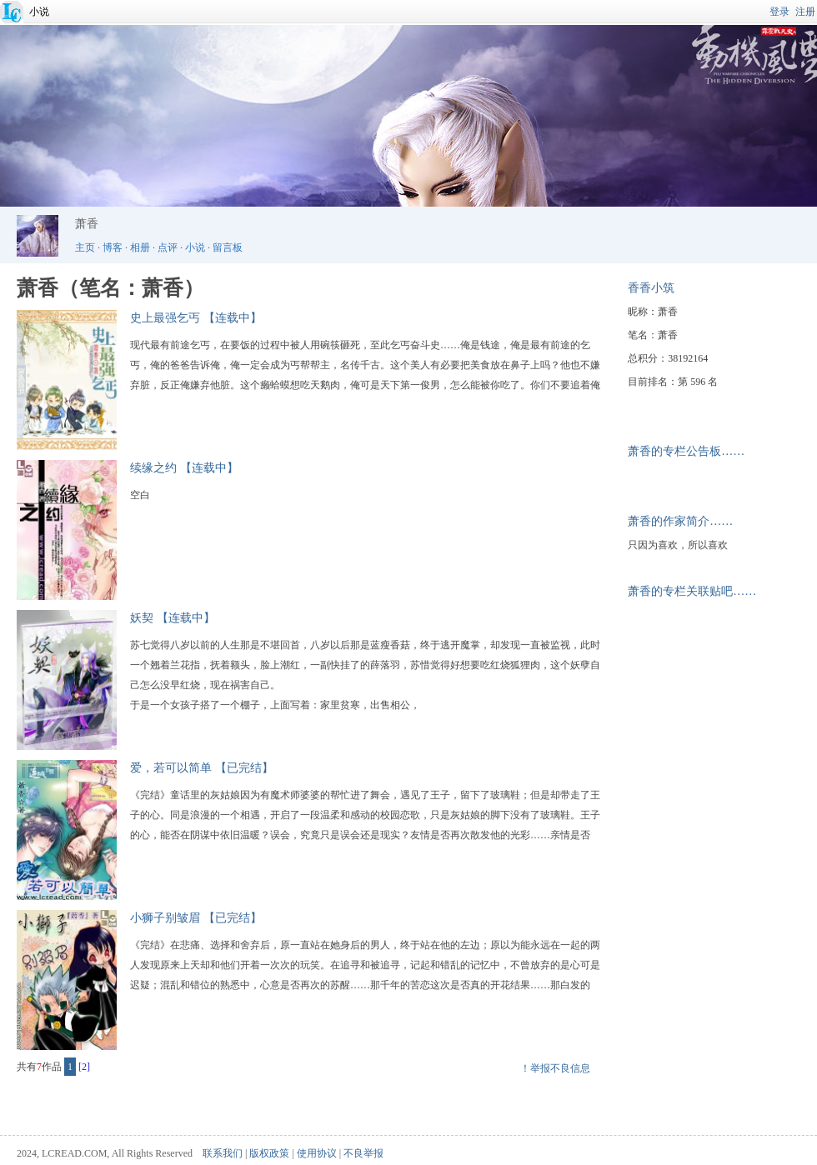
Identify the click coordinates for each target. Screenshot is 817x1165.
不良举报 (363, 1153)
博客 (113, 247)
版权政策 (269, 1153)
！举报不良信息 (555, 1068)
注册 (805, 12)
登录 (779, 12)
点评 (168, 247)
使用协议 (317, 1153)
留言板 (228, 247)
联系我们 (223, 1153)
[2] (84, 1066)
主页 (85, 247)
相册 (140, 247)
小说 (39, 12)
